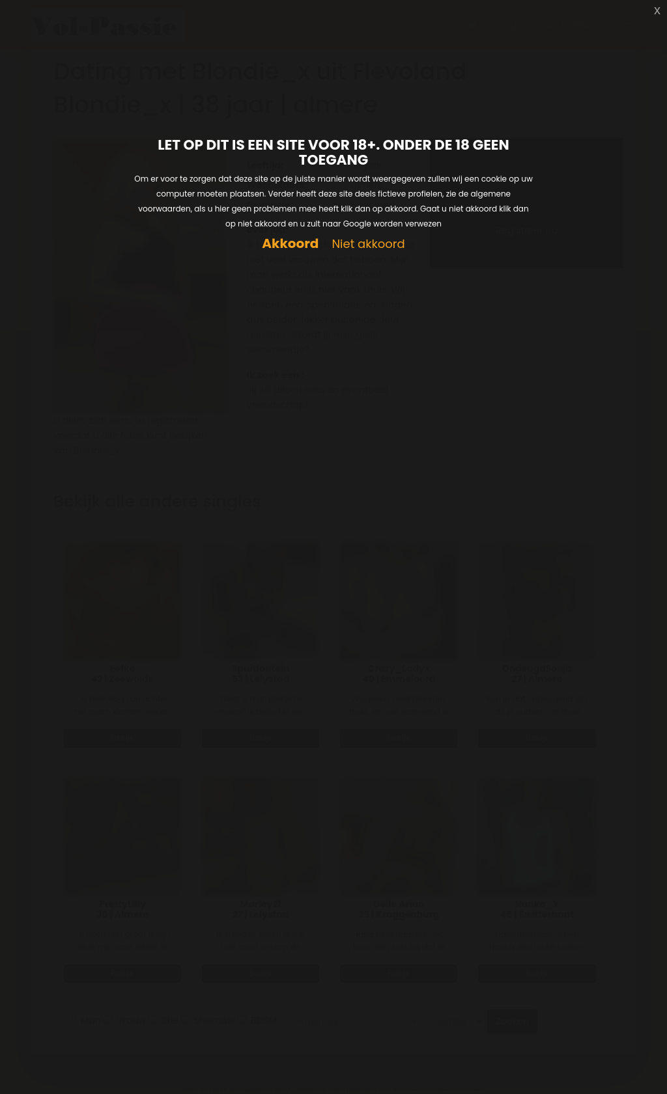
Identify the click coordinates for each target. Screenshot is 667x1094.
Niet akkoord (368, 244)
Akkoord (290, 243)
